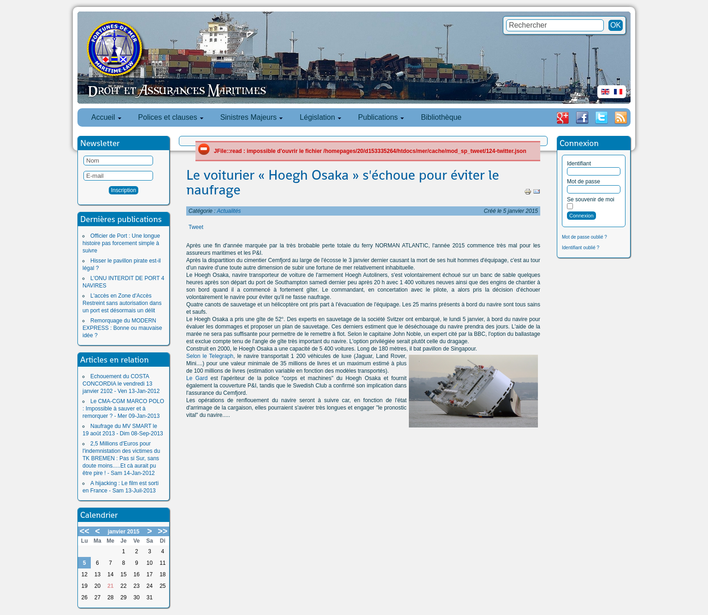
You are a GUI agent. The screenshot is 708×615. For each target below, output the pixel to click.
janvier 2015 (124, 531)
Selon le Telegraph (209, 356)
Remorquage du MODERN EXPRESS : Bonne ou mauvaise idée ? (122, 328)
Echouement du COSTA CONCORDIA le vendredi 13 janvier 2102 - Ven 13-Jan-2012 (121, 383)
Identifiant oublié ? (580, 247)
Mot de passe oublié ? (584, 237)
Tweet (196, 227)
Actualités (229, 211)
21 (110, 586)
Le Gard (196, 378)
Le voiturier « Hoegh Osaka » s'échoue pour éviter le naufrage (342, 182)
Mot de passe (583, 181)
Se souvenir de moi (590, 199)
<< (84, 531)
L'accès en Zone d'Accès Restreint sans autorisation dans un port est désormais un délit (122, 303)
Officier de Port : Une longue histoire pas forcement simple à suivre (121, 243)
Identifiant (579, 163)
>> (162, 531)
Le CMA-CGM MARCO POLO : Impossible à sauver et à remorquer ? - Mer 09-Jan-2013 (123, 408)
